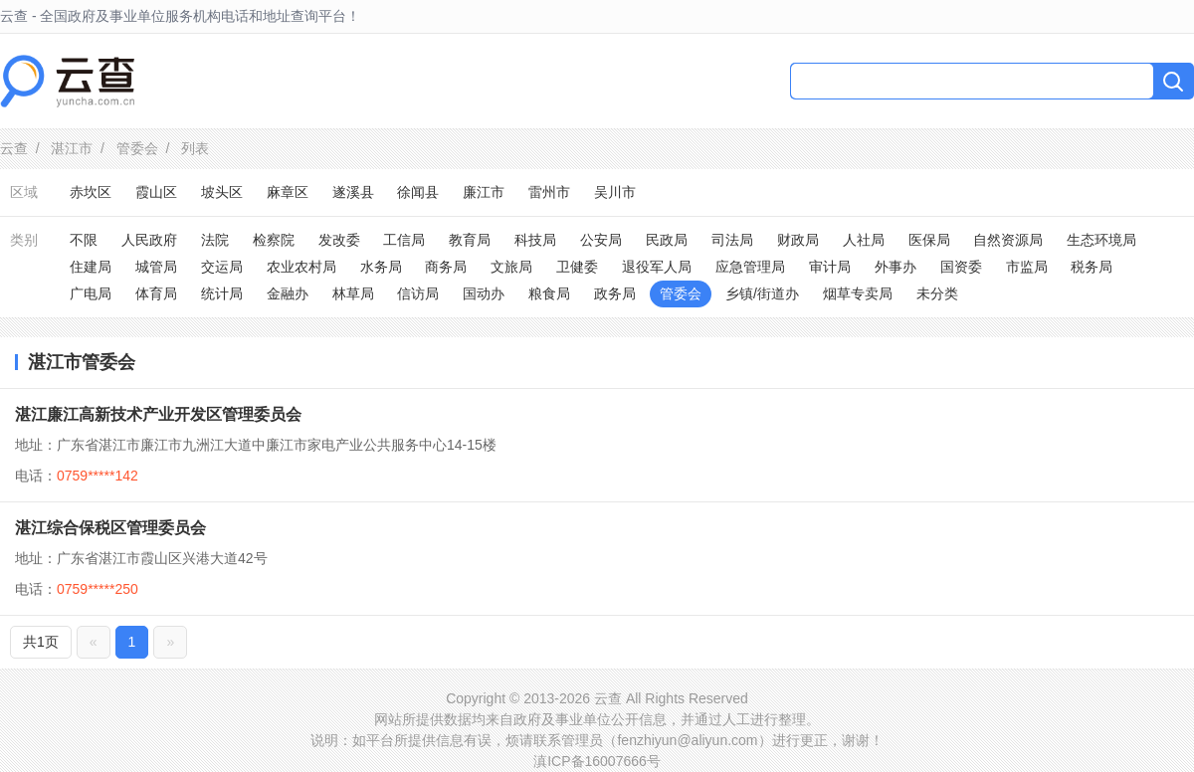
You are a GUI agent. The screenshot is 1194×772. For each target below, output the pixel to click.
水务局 (381, 267)
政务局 (615, 293)
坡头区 (222, 192)
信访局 (418, 293)
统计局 (222, 293)
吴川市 (615, 192)
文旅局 (511, 267)
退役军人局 (657, 267)
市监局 (1027, 267)
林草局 (353, 293)
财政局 (798, 240)
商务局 (446, 267)
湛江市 (72, 148)
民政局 (667, 240)
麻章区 (287, 192)
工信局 (404, 240)
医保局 (929, 240)
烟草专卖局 (858, 293)
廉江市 (483, 192)
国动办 (483, 293)
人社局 (864, 240)
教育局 (470, 240)
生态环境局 (1101, 240)
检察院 (274, 240)
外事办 (895, 267)
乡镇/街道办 (762, 293)
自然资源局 (1008, 240)
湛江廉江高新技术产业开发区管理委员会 (158, 414)
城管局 (156, 267)
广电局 (90, 293)
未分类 (937, 293)
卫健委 (577, 267)
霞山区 (156, 192)
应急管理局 (750, 267)
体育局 (156, 293)
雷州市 (549, 192)
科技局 (535, 240)
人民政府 (149, 240)
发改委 (339, 240)
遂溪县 (353, 192)
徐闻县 (418, 192)
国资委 (961, 267)
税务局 (1091, 267)
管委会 (137, 148)
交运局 (222, 267)
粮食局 (549, 293)
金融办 (287, 293)
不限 (84, 240)
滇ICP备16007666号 (597, 761)
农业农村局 (301, 267)
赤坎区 (90, 192)
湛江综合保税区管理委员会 (110, 527)
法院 (215, 240)
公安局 (601, 240)
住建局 (90, 267)
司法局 (732, 240)
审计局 (830, 267)
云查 (14, 148)
